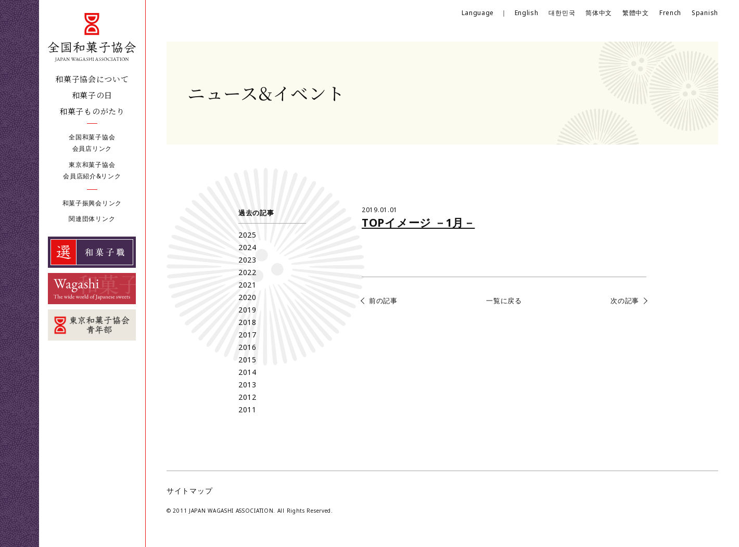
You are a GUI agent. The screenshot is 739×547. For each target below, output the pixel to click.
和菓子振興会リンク (92, 203)
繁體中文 (635, 12)
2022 (247, 272)
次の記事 (624, 300)
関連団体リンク (92, 218)
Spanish (705, 12)
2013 (247, 384)
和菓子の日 (92, 95)
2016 (247, 347)
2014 (247, 372)
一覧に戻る (504, 300)
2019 (247, 310)
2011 (247, 409)
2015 (247, 359)
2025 (247, 235)
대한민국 (562, 12)
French (670, 12)
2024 (247, 247)
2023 (247, 260)
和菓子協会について (92, 79)
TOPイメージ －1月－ (418, 222)
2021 (247, 285)
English (527, 12)
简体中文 (598, 12)
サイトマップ (189, 491)
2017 (247, 335)
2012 (247, 397)
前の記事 (383, 300)
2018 (247, 322)
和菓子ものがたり (92, 111)
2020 (247, 297)
